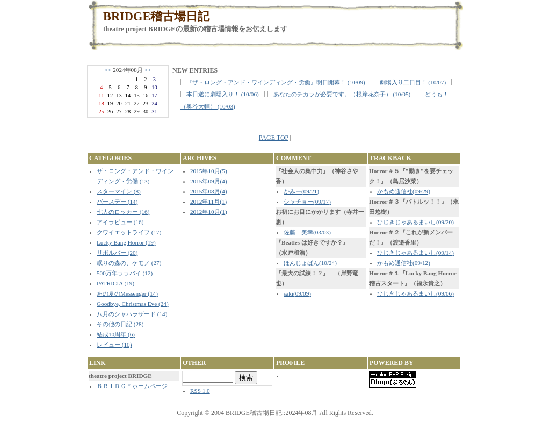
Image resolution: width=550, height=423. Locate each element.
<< (109, 70)
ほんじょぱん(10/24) (310, 263)
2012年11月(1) (208, 201)
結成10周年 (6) (116, 334)
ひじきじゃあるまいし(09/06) (415, 293)
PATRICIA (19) (115, 283)
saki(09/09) (297, 293)
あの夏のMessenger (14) (127, 293)
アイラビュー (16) (120, 222)
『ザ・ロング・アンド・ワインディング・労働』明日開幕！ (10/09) (275, 82)
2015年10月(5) (208, 171)
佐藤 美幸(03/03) (307, 232)
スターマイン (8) (119, 191)
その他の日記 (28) (120, 324)
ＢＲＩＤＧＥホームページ (132, 386)
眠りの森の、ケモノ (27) (129, 263)
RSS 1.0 (200, 391)
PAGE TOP (273, 137)
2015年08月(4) (208, 191)
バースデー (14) (117, 201)
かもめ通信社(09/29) (403, 191)
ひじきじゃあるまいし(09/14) (415, 252)
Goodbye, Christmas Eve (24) (133, 303)
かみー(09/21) (301, 191)
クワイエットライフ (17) (129, 232)
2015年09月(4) (208, 181)
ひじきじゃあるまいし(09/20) (415, 222)
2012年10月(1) (208, 212)
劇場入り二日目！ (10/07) (413, 82)
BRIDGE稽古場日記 (156, 16)
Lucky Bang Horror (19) (126, 242)
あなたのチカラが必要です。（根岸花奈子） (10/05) (342, 94)
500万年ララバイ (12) (125, 273)
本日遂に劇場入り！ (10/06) (222, 94)
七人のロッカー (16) (123, 212)
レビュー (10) (114, 344)
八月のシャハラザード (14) (132, 314)
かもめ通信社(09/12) (403, 263)
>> (147, 70)
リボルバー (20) (117, 252)
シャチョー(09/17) (307, 201)
